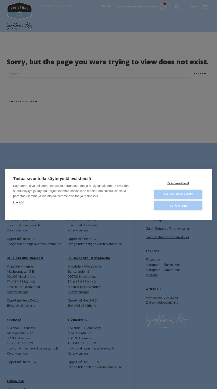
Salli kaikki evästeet (178, 194)
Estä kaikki (178, 205)
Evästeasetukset (178, 183)
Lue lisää (18, 202)
